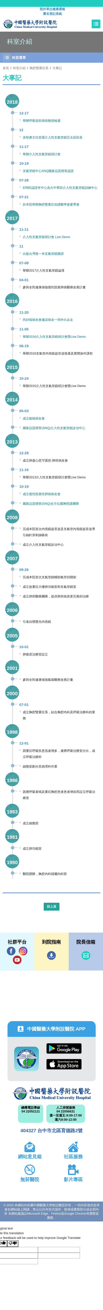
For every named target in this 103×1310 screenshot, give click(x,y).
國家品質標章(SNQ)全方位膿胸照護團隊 (51, 503)
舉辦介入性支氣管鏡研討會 (42, 154)
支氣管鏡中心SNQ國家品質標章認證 (48, 171)
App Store (64, 1064)
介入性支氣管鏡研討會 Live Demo (46, 237)
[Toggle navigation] (96, 24)
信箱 (85, 955)
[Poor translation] (12, 1243)
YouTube (17, 959)
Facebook (11, 951)
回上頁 (51, 906)
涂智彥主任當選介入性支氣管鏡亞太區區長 (53, 137)
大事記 (57, 68)
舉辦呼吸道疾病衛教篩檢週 (42, 120)
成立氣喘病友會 (34, 418)
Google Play (64, 1048)
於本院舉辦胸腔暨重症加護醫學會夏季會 (51, 204)
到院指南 (51, 955)
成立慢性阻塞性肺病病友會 (42, 494)
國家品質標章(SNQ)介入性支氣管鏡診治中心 (54, 428)
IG (23, 951)
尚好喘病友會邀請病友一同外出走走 (48, 320)
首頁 (6, 68)
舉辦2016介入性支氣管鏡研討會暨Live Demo (54, 336)
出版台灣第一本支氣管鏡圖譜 (43, 254)
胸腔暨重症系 (39, 68)
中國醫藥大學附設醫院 (51, 1093)
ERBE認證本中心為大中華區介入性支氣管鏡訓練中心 (60, 187)
